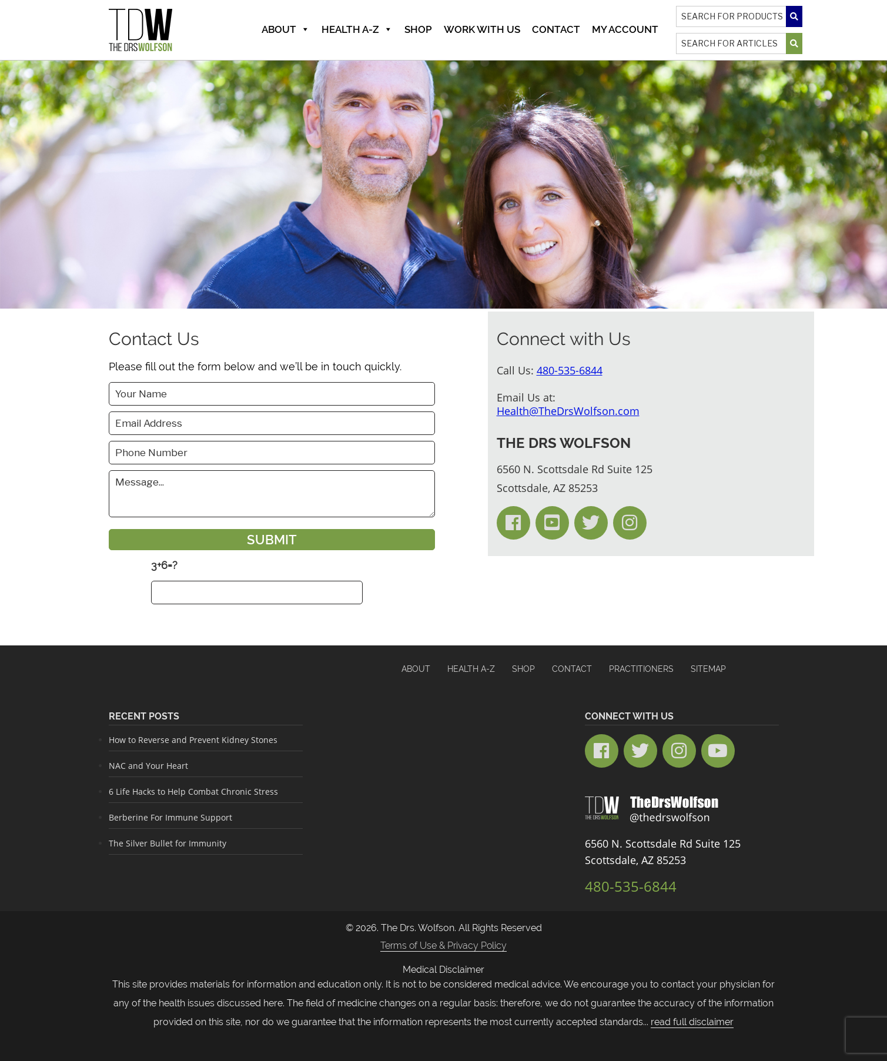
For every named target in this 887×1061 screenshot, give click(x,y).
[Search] (739, 16)
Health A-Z (357, 29)
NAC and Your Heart (148, 765)
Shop (418, 29)
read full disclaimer (692, 1021)
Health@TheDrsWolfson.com (568, 411)
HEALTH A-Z (471, 669)
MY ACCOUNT (625, 29)
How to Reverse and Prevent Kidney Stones (193, 739)
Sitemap (708, 669)
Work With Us (482, 29)
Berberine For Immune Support (170, 817)
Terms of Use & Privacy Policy (443, 945)
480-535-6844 (570, 370)
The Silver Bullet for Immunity (167, 843)
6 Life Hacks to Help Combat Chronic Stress (193, 791)
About (286, 29)
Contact (556, 29)
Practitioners (641, 669)
